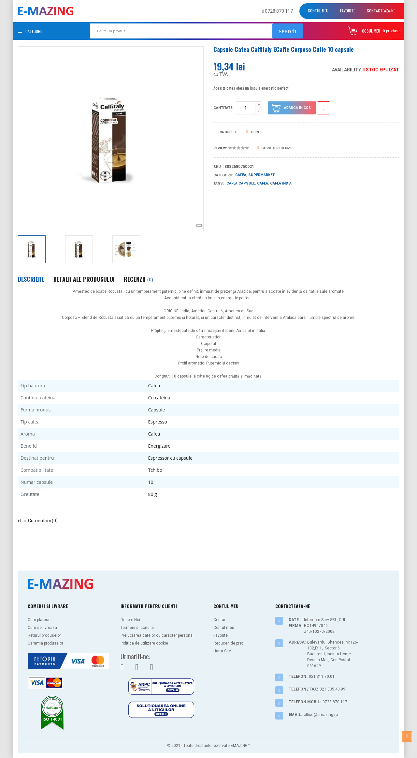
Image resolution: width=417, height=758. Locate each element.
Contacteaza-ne (381, 10)
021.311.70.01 (322, 676)
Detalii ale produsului (84, 279)
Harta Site (222, 651)
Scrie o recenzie (275, 148)
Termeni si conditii (137, 627)
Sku (217, 167)
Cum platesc (39, 619)
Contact (220, 619)
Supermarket (261, 175)
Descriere (31, 279)
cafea (262, 183)
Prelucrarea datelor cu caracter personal (157, 635)
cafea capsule (240, 183)
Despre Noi (130, 619)
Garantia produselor (45, 643)
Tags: (218, 183)
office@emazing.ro (321, 714)
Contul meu (318, 10)
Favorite (347, 10)
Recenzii (138, 279)
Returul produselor (44, 635)
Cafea (240, 175)
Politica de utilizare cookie (144, 643)
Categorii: (223, 175)
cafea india (281, 183)
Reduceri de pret (228, 643)
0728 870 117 (277, 11)
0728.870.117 (335, 702)
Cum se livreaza (42, 627)
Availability (346, 69)
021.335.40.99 (332, 689)
